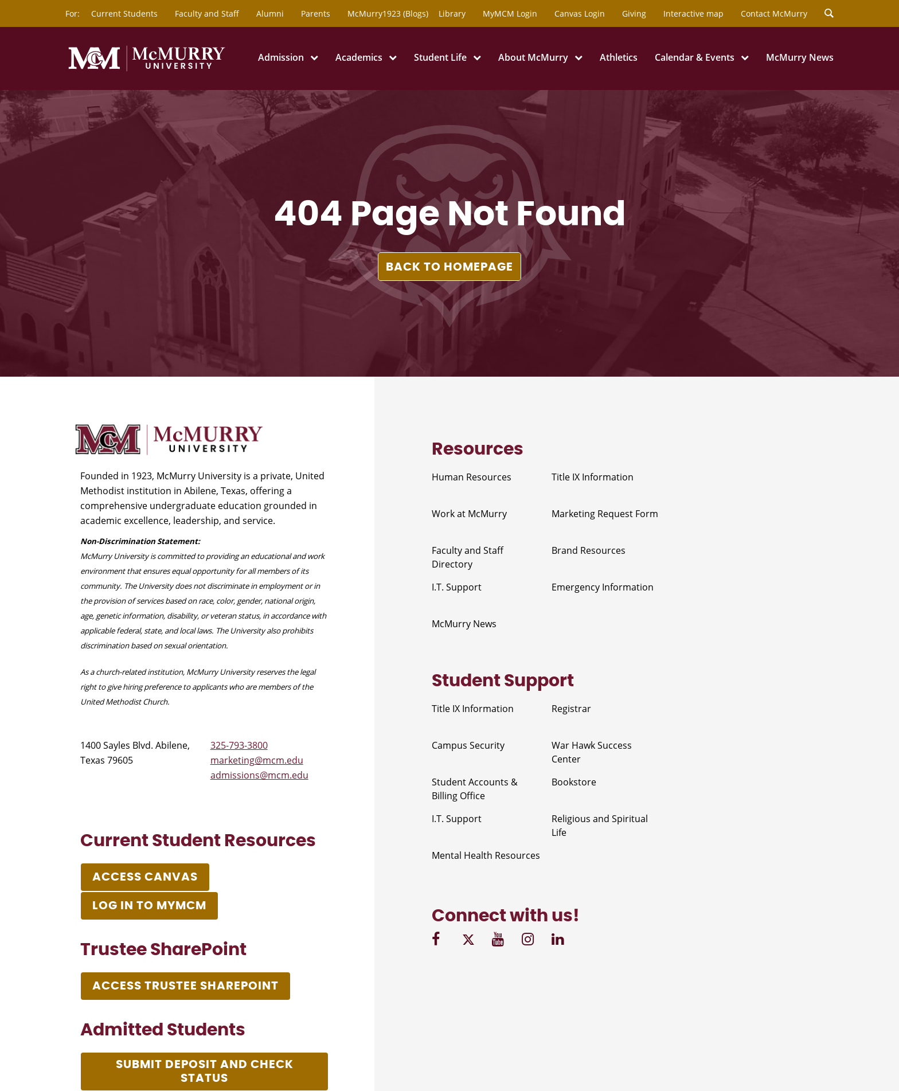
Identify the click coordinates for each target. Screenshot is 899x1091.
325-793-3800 (239, 745)
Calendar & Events (694, 57)
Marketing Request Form (605, 513)
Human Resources (471, 477)
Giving (634, 13)
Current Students (124, 13)
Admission (281, 57)
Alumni (270, 13)
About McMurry (533, 57)
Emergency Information (603, 587)
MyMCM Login (510, 13)
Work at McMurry (469, 513)
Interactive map (693, 13)
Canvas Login (579, 13)
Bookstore (574, 782)
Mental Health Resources (486, 855)
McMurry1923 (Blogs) (387, 13)
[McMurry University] (146, 69)
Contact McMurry (774, 13)
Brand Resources (589, 550)
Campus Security (468, 745)
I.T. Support (457, 587)
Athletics (619, 57)
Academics (358, 57)
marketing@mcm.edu (256, 760)
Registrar (571, 708)
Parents (315, 13)
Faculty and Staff (207, 13)
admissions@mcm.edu (259, 775)
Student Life (440, 57)
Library (452, 13)
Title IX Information (593, 477)
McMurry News (800, 57)
